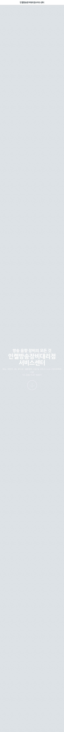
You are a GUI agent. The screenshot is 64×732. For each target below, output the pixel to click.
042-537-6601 (34, 375)
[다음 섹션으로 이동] (32, 385)
